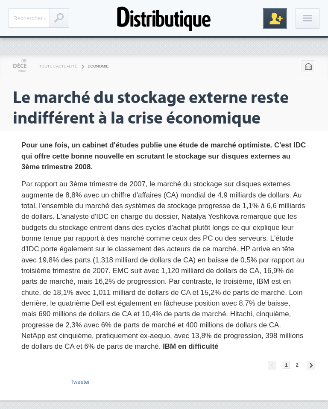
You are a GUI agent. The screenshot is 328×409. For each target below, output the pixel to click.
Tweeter (80, 382)
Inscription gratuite (275, 18)
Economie (98, 66)
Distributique (164, 18)
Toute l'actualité (58, 66)
